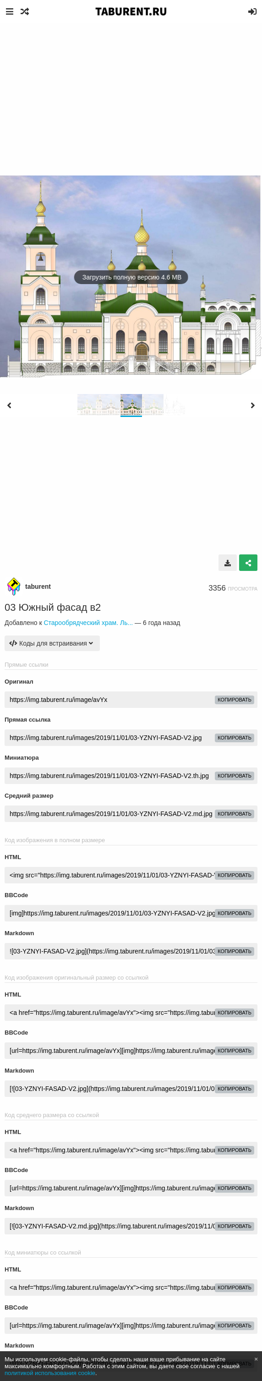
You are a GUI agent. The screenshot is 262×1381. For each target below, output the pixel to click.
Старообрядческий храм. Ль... (88, 622)
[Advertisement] (131, 91)
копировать (234, 699)
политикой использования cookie (50, 1373)
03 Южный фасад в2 (53, 607)
